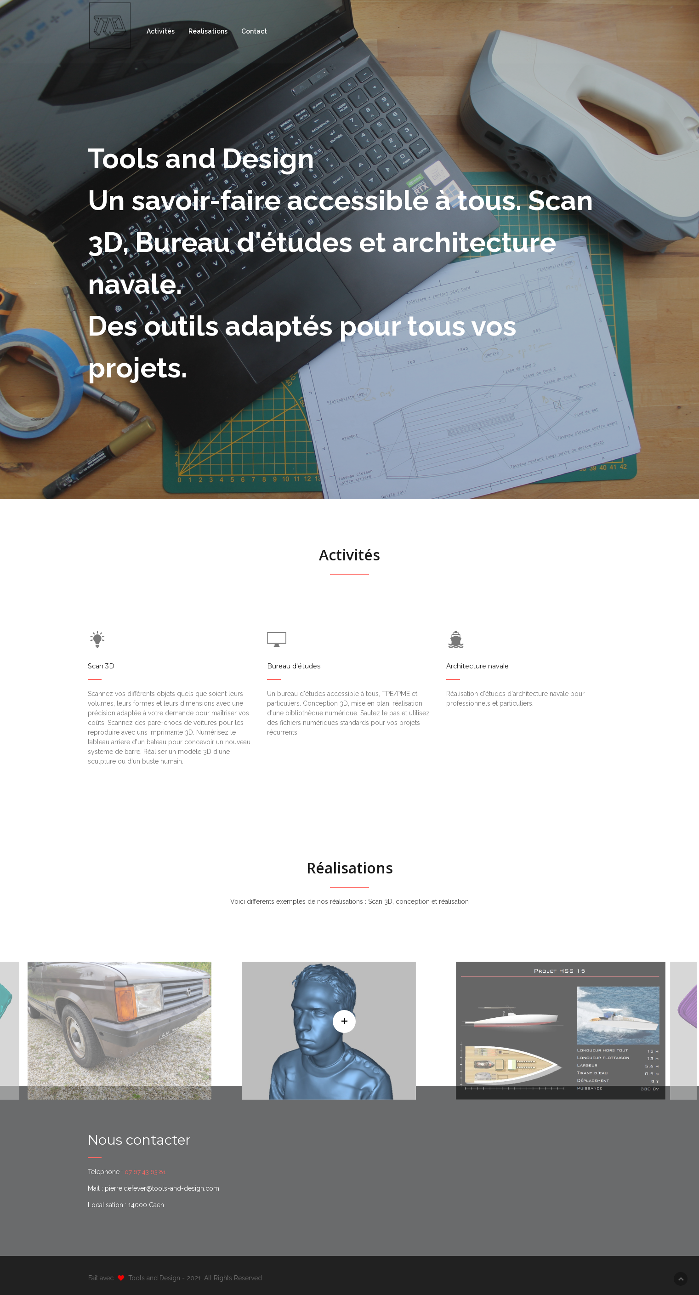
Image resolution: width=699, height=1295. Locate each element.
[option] (348, 1031)
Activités (163, 31)
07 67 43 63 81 (147, 1171)
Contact (256, 31)
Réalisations (210, 31)
